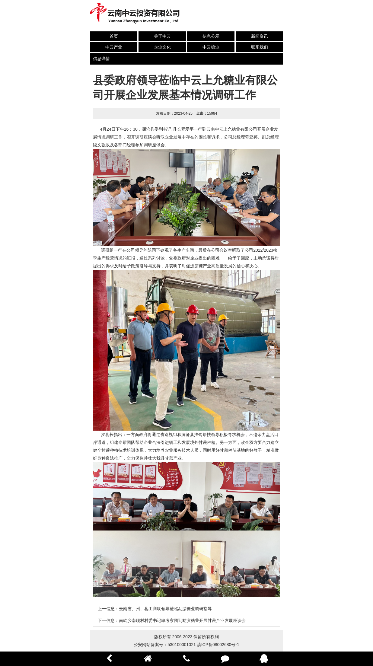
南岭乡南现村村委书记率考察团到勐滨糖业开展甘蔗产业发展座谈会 (182, 620)
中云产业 (113, 47)
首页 (114, 36)
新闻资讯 (259, 36)
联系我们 (259, 47)
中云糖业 (210, 47)
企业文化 (162, 47)
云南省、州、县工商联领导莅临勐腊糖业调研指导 (165, 608)
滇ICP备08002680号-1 (218, 644)
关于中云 (162, 36)
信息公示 (210, 36)
